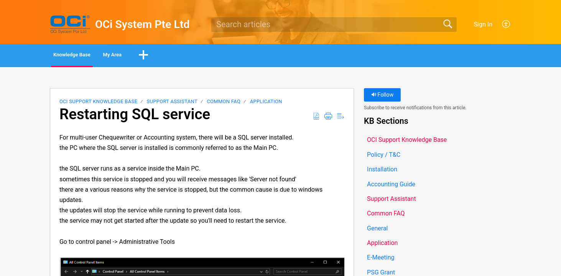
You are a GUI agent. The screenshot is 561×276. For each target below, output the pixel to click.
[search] (334, 24)
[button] (506, 25)
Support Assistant (172, 103)
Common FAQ (223, 103)
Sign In (483, 24)
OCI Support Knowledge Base (98, 103)
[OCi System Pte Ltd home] (70, 24)
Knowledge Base (86, 55)
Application (266, 103)
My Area (147, 55)
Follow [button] (382, 97)
